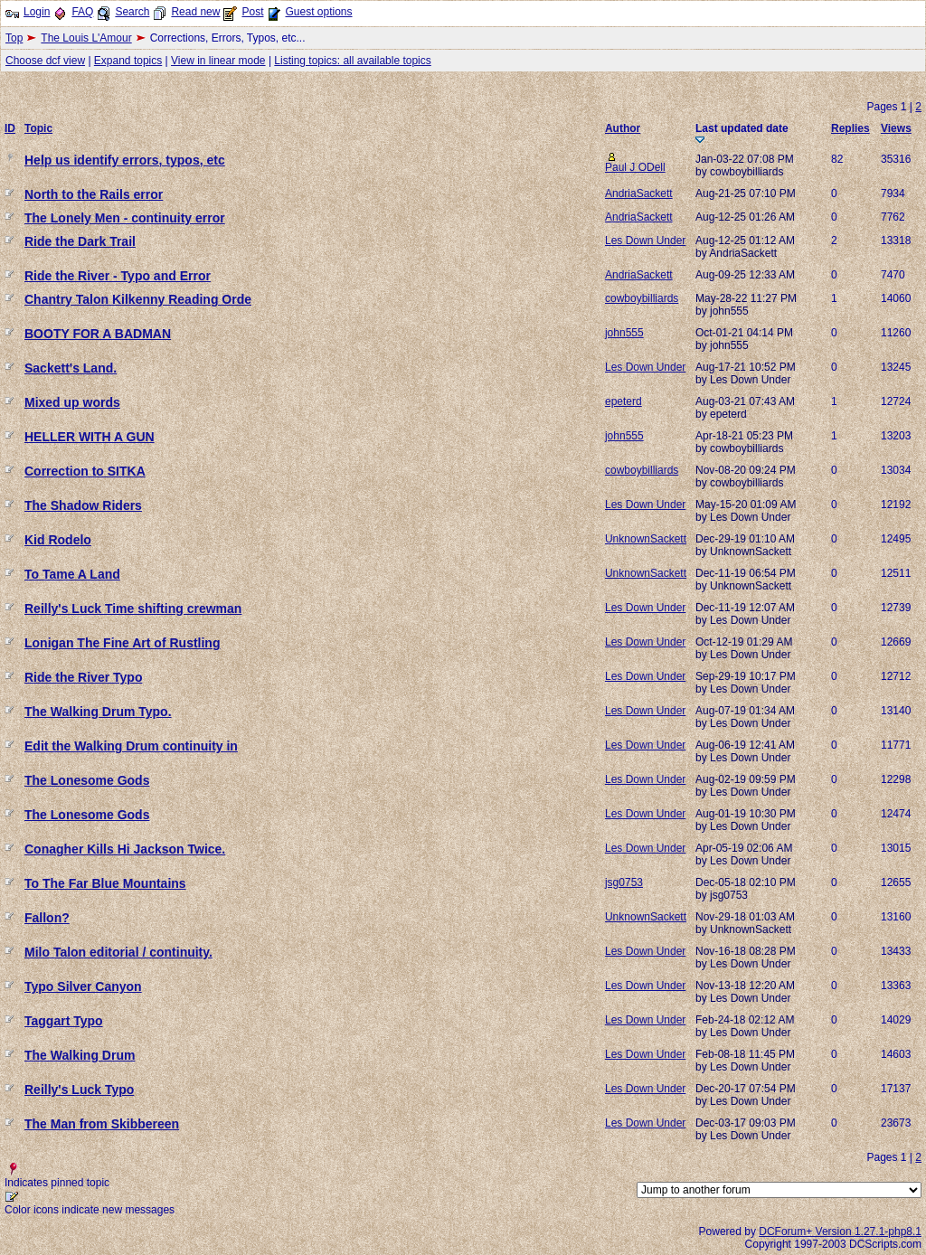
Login (37, 11)
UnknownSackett (645, 539)
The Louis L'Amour (86, 38)
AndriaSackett (639, 193)
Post (252, 11)
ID (10, 128)
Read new (195, 11)
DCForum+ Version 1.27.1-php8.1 (840, 1231)
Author (622, 128)
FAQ (82, 11)
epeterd (623, 401)
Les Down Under (645, 240)
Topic (38, 128)
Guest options (318, 11)
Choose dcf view (45, 60)
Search (132, 11)
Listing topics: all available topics (352, 60)
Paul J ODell (635, 167)
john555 (624, 332)
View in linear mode (218, 60)
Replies (850, 128)
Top (14, 38)
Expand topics (128, 60)
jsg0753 (624, 882)
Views (896, 128)
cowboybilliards (641, 298)
